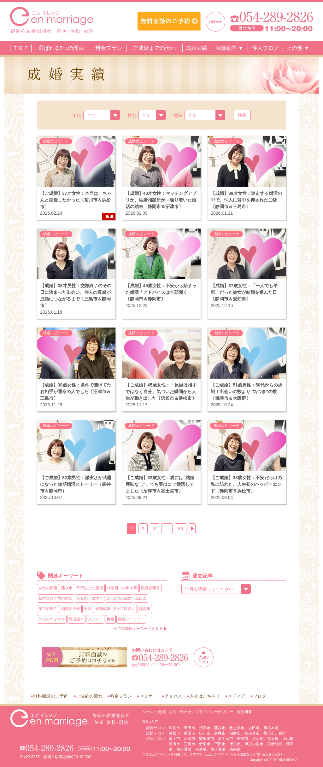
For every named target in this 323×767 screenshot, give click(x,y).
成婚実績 (196, 48)
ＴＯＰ (21, 48)
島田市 (141, 598)
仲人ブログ (265, 48)
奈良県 (82, 598)
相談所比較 (70, 609)
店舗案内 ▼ (229, 48)
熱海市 (144, 609)
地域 (177, 115)
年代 (76, 115)
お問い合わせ (180, 712)
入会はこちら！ (205, 696)
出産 (87, 609)
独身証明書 (150, 588)
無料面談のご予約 (50, 696)
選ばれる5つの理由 (61, 48)
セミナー (148, 696)
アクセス (173, 696)
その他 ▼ (297, 48)
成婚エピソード (56, 141)
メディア (95, 619)
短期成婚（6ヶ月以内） (115, 609)
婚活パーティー (131, 619)
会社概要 (244, 712)
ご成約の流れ (89, 696)
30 (180, 528)
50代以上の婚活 (89, 588)
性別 (132, 115)
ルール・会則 (153, 712)
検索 (242, 114)
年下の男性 (47, 609)
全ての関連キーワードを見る (138, 628)
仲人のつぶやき (51, 619)
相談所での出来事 (122, 588)
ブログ (259, 696)
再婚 (110, 619)
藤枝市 (67, 588)
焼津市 (97, 598)
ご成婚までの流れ (154, 48)
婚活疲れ (76, 619)
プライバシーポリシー (214, 712)
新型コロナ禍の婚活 (55, 598)
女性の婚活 (47, 588)
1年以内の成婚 (119, 598)
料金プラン (108, 48)
